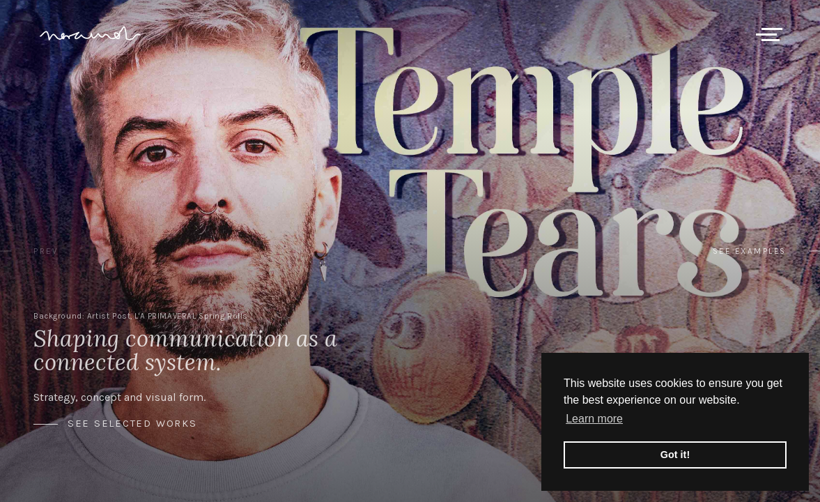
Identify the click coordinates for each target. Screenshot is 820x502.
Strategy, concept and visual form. (119, 397)
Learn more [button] (594, 419)
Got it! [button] (675, 454)
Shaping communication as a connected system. (185, 350)
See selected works (132, 424)
